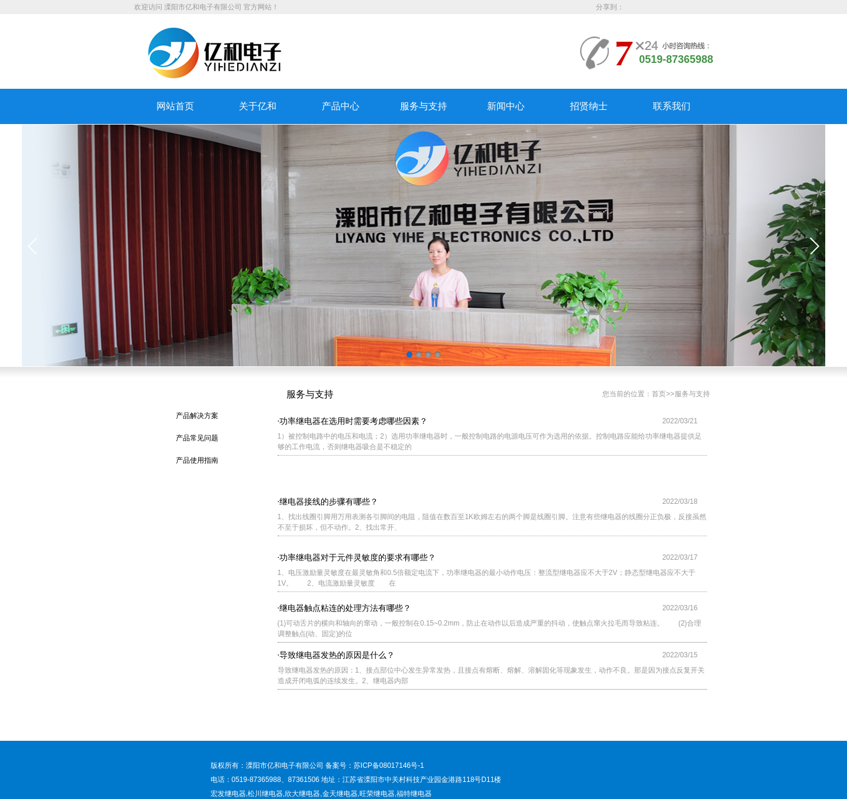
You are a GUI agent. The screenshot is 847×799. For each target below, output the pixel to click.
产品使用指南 (197, 460)
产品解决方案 (197, 416)
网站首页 (175, 106)
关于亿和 (257, 106)
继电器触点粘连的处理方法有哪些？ (345, 608)
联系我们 (672, 106)
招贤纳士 (589, 106)
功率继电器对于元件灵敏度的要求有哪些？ (357, 561)
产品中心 (340, 106)
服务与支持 (423, 106)
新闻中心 (506, 106)
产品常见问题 (197, 438)
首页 (659, 394)
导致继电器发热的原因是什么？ (337, 655)
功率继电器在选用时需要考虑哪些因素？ (353, 422)
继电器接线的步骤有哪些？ (328, 510)
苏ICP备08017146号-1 (389, 781)
